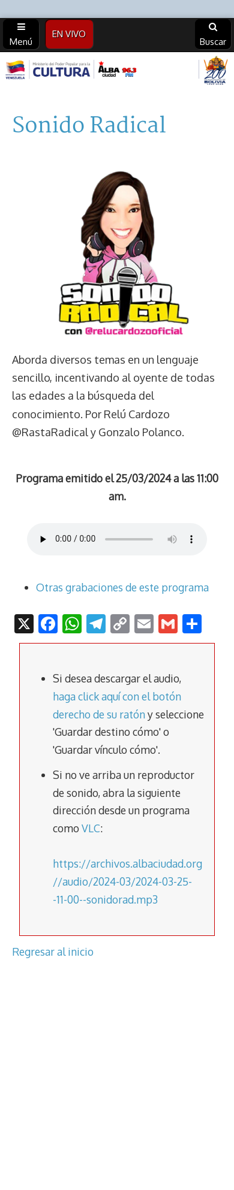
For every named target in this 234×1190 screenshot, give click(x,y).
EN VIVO (69, 34)
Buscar (213, 34)
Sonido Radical (89, 126)
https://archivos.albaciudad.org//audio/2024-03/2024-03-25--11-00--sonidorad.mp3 (127, 881)
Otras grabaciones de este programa (122, 587)
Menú (21, 34)
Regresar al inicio (53, 951)
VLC (91, 828)
